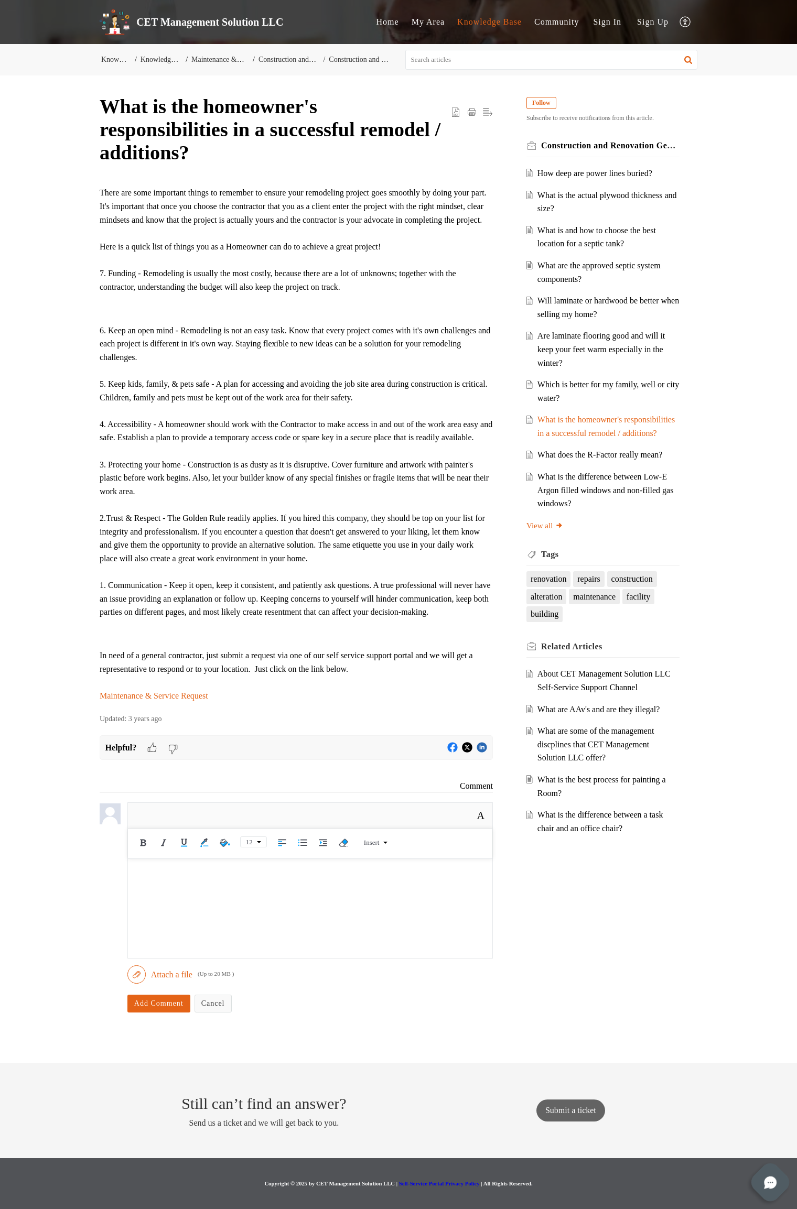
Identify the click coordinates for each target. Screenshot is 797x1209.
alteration (546, 596)
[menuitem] (607, 22)
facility (638, 596)
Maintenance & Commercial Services (249, 59)
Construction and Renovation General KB (387, 59)
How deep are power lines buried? (594, 173)
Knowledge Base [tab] (489, 21)
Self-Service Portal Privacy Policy (439, 1183)
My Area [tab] (428, 21)
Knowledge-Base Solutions (182, 59)
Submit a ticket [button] (570, 1110)
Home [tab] (387, 21)
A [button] (480, 815)
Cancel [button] (213, 1003)
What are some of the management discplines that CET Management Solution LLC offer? (595, 744)
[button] (685, 22)
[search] (551, 60)
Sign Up (653, 21)
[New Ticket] (570, 1110)
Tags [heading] (549, 554)
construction (632, 578)
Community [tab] (556, 21)
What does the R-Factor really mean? (600, 454)
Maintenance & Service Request (154, 695)
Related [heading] (571, 646)
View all (544, 525)
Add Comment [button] (159, 1003)
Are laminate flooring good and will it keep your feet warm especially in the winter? (601, 349)
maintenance (594, 596)
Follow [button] (541, 102)
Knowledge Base (126, 59)
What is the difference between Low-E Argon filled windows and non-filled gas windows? (605, 490)
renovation (548, 578)
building (544, 613)
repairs (588, 578)
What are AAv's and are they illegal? (598, 709)
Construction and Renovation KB (313, 59)
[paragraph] (296, 444)
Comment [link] (476, 785)
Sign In (607, 21)
